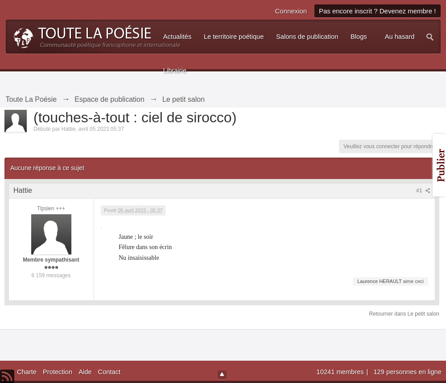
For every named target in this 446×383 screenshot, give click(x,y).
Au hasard (400, 36)
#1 (423, 190)
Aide (84, 371)
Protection (57, 371)
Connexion (291, 11)
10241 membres (341, 371)
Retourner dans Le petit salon (404, 314)
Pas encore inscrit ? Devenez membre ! (377, 11)
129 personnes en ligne (407, 371)
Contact (109, 371)
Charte (27, 371)
